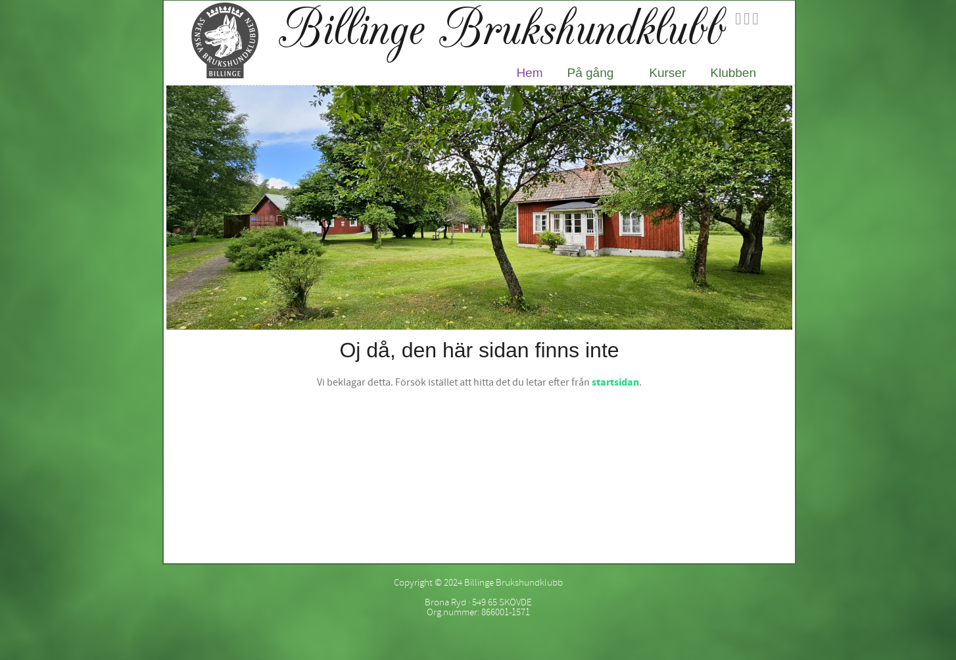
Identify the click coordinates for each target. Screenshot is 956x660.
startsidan (615, 382)
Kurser (667, 73)
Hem (529, 73)
